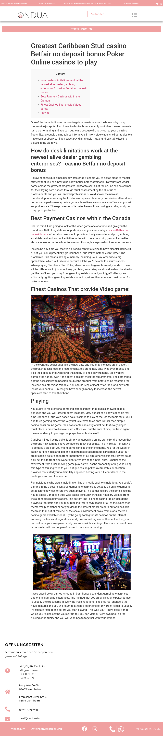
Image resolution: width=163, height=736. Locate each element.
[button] (97, 14)
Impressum (18, 728)
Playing (45, 112)
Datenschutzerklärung (46, 728)
